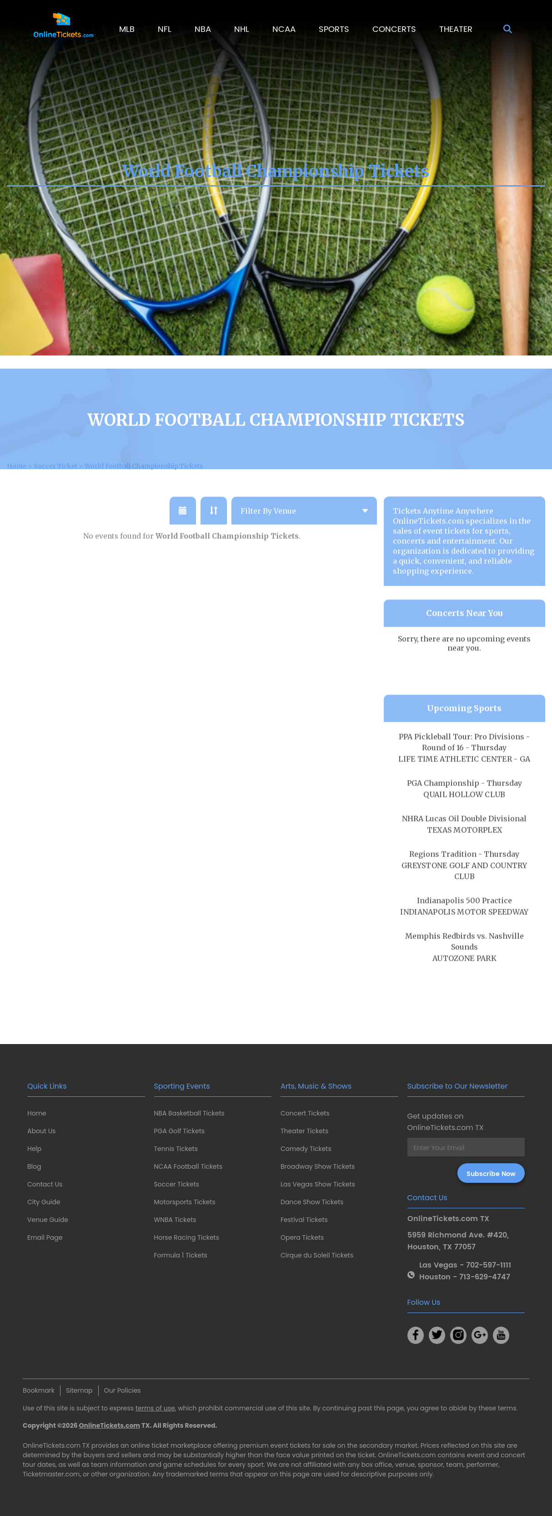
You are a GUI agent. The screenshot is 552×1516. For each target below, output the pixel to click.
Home (36, 1113)
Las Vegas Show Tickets (318, 1184)
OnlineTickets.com (110, 1425)
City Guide (43, 1202)
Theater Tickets (304, 1131)
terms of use (155, 1408)
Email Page (44, 1237)
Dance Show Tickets (312, 1202)
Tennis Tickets (176, 1148)
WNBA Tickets (175, 1219)
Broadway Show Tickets (318, 1166)
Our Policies (122, 1390)
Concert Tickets (305, 1113)
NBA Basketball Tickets (189, 1113)
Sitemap (79, 1390)
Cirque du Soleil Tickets (317, 1255)
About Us (41, 1131)
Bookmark (39, 1390)
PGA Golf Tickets (179, 1131)
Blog (34, 1166)
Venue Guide (47, 1219)
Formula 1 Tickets (180, 1255)
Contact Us (44, 1184)
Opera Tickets (302, 1237)
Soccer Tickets (177, 1184)
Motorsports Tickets (185, 1202)
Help (34, 1148)
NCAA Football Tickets (188, 1166)
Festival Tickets (304, 1219)
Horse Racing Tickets (187, 1237)
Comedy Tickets (306, 1148)
